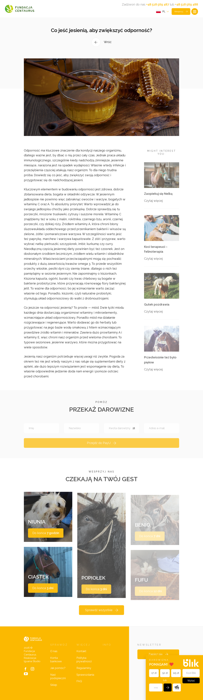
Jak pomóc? (57, 668)
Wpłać (191, 680)
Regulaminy (83, 668)
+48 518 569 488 (186, 4)
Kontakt (81, 651)
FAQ (79, 681)
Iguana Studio (32, 661)
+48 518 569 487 (157, 4)
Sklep (53, 684)
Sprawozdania (85, 674)
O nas (53, 651)
